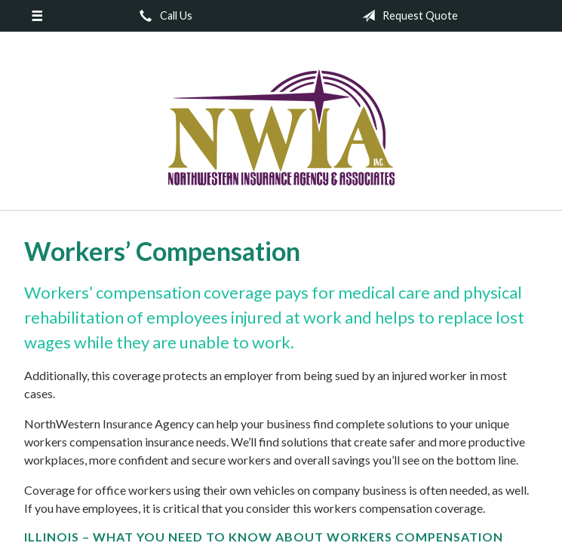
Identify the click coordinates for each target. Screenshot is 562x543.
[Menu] (36, 16)
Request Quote (407, 16)
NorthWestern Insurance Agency (281, 127)
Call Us (163, 16)
